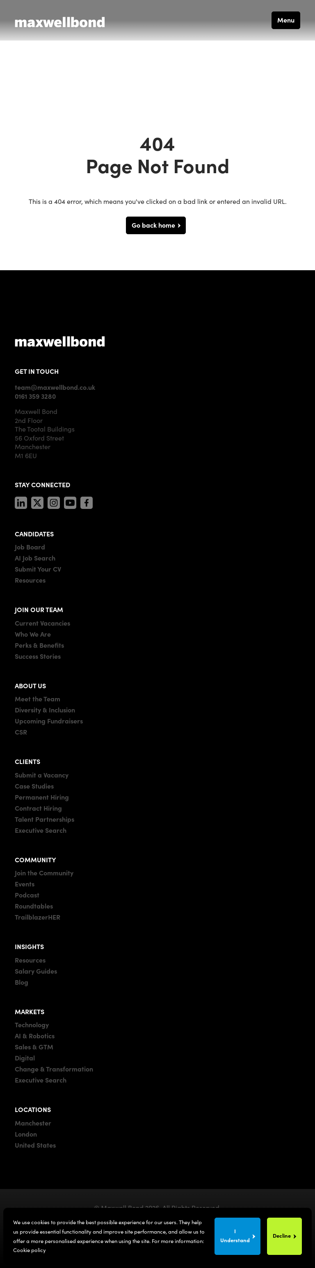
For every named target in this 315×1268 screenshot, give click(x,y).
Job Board (30, 546)
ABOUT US (30, 685)
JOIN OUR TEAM (39, 609)
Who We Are (33, 633)
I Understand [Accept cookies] (235, 1235)
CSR (21, 731)
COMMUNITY (35, 859)
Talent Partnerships (44, 818)
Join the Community (44, 872)
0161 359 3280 (35, 395)
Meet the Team (37, 698)
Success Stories (38, 655)
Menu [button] (285, 19)
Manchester (33, 1122)
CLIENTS (27, 761)
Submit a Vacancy (41, 774)
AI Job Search (35, 557)
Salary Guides (36, 970)
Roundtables (34, 905)
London (26, 1133)
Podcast (27, 894)
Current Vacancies (42, 622)
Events (24, 883)
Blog (21, 981)
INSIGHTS (29, 946)
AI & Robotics (35, 1035)
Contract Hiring (38, 807)
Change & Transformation (54, 1068)
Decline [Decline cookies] (282, 1235)
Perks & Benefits (39, 644)
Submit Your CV (38, 568)
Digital (25, 1057)
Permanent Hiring (42, 796)
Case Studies (34, 785)
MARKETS (29, 1011)
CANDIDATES (34, 533)
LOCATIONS (33, 1109)
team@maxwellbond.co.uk (55, 386)
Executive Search (40, 829)
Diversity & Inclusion (45, 709)
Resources (30, 579)
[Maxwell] (60, 341)
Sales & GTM (34, 1046)
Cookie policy (29, 1250)
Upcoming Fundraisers (49, 720)
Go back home (153, 224)
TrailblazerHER (37, 916)
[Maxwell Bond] (60, 20)
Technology (32, 1024)
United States (35, 1144)
